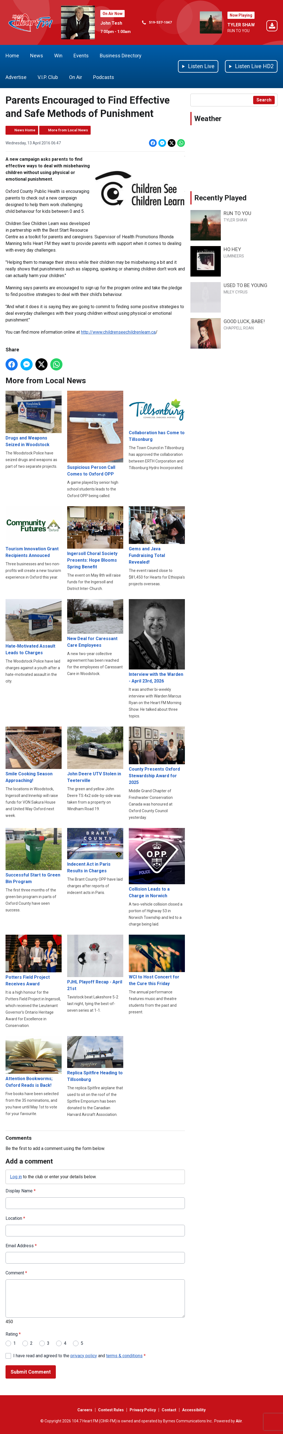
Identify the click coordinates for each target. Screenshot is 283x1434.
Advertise (16, 77)
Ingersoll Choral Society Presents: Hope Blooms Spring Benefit (95, 537)
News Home (24, 130)
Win (58, 55)
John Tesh (111, 23)
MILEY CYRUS (236, 292)
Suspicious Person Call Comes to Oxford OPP (95, 434)
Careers (84, 1410)
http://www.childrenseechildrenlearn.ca (118, 332)
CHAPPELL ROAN (239, 328)
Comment (16, 1273)
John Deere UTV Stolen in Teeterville (95, 755)
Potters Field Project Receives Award (34, 960)
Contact (169, 1410)
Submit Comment (31, 1372)
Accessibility (194, 1410)
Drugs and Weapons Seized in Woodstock (34, 419)
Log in (16, 1176)
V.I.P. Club (48, 77)
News (36, 55)
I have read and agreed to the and (79, 1355)
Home (12, 55)
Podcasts (103, 77)
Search (263, 100)
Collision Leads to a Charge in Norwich (157, 863)
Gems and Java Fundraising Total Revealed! (157, 535)
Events (81, 55)
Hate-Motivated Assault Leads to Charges (34, 627)
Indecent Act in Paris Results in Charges (95, 851)
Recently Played (220, 198)
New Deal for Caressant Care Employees (95, 623)
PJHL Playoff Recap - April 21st (95, 963)
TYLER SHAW (241, 24)
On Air (75, 77)
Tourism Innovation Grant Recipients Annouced (34, 532)
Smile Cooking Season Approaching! (34, 755)
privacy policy (83, 1355)
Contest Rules (111, 1410)
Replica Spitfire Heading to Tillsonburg (95, 1059)
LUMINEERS (234, 256)
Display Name (21, 1190)
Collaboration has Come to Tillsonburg (157, 416)
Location (15, 1218)
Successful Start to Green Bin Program (34, 856)
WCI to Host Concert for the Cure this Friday (157, 960)
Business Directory (121, 55)
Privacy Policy (143, 1410)
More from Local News (68, 130)
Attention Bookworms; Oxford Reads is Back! (34, 1062)
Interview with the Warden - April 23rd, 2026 (157, 641)
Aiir (239, 1421)
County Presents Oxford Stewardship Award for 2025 (157, 756)
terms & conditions (124, 1355)
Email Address (21, 1245)
